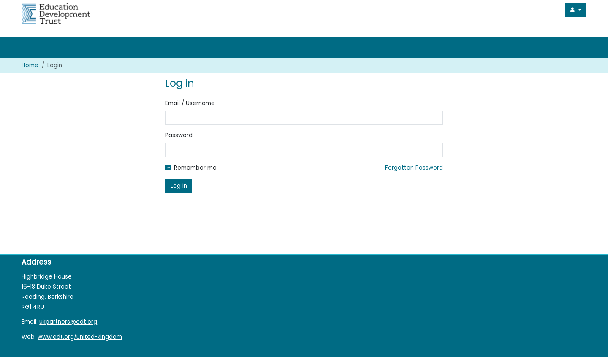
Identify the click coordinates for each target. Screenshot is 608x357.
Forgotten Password (414, 168)
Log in (179, 186)
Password (179, 135)
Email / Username (190, 103)
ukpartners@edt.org (68, 322)
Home (30, 65)
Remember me (195, 168)
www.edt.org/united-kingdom (80, 337)
